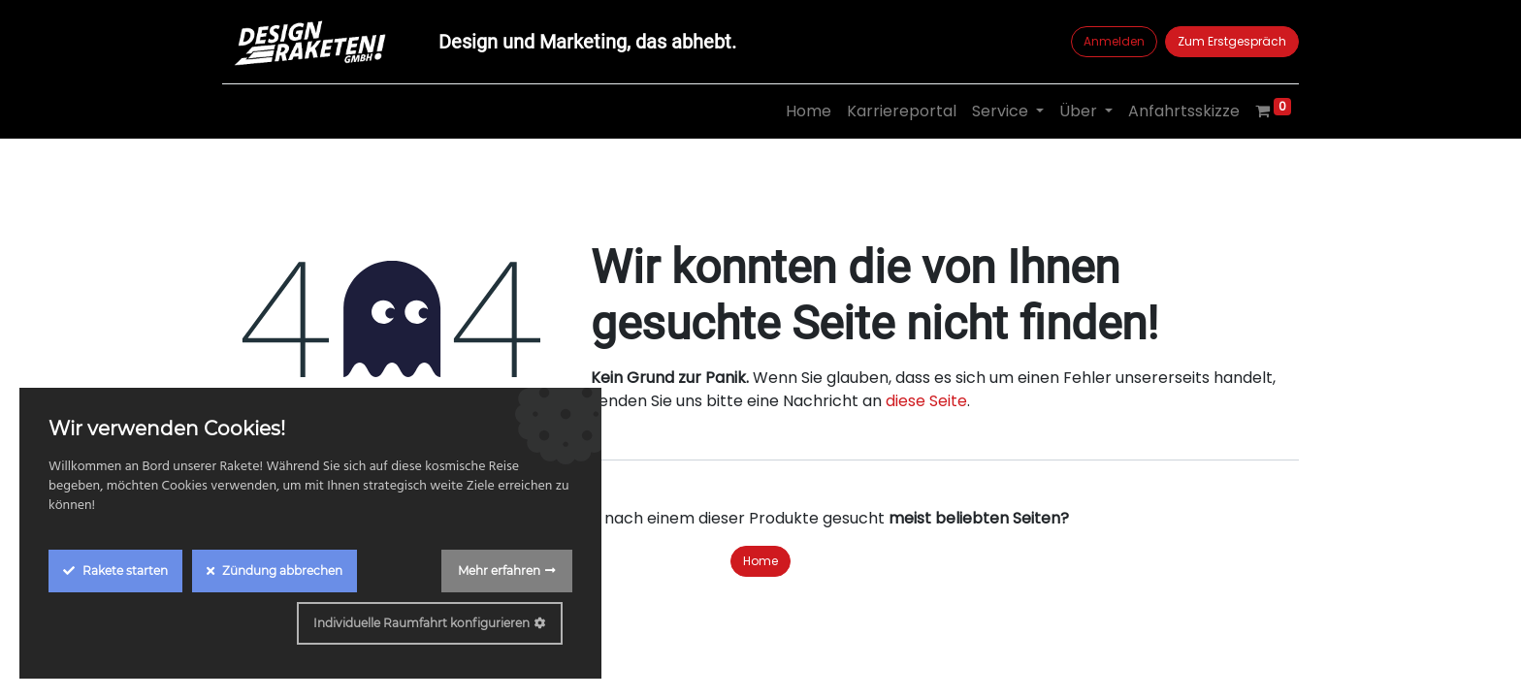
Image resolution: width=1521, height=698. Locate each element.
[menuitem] (808, 111)
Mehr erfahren (499, 570)
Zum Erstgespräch (1232, 41)
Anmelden (1114, 41)
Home (760, 561)
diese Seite (926, 401)
